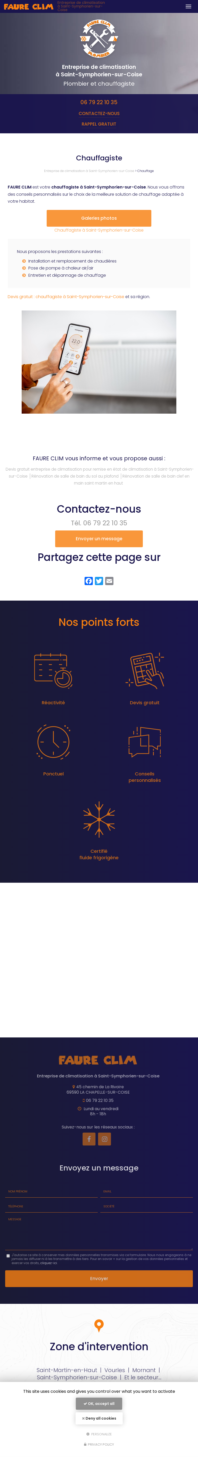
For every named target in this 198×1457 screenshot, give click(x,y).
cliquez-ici (48, 1270)
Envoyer (99, 1286)
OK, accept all (99, 1403)
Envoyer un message (99, 546)
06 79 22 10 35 (99, 102)
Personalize (99, 1433)
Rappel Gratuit (99, 124)
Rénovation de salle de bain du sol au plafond (75, 483)
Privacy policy (99, 1444)
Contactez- (99, 113)
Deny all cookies (99, 1418)
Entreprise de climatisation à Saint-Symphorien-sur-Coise (81, 6)
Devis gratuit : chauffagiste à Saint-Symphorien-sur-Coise (66, 304)
